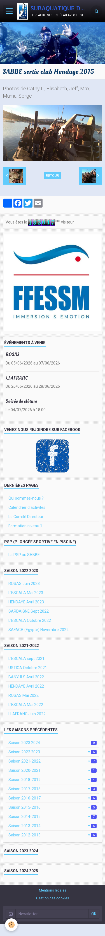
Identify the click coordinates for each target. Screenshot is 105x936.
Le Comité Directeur (25, 516)
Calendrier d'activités (26, 507)
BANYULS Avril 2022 (26, 677)
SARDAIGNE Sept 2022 (28, 611)
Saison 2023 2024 (52, 742)
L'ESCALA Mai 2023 (25, 593)
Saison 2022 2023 (52, 752)
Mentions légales (52, 890)
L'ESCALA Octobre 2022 (29, 620)
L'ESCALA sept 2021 (26, 658)
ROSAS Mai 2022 (23, 695)
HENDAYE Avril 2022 (26, 686)
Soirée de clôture (21, 401)
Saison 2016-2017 (52, 798)
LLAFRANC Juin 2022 (27, 714)
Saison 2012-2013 (52, 835)
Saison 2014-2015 (52, 816)
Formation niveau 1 (25, 526)
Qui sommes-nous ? (26, 498)
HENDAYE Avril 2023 (26, 602)
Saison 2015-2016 (52, 807)
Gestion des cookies (52, 898)
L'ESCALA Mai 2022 (25, 704)
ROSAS (13, 354)
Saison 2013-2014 (52, 826)
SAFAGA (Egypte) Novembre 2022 (38, 629)
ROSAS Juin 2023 (24, 583)
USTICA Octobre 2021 (27, 667)
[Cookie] (11, 924)
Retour (52, 176)
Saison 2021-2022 (52, 761)
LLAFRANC (17, 378)
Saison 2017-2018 (52, 789)
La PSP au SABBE (24, 554)
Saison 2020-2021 (52, 770)
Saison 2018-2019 (52, 779)
